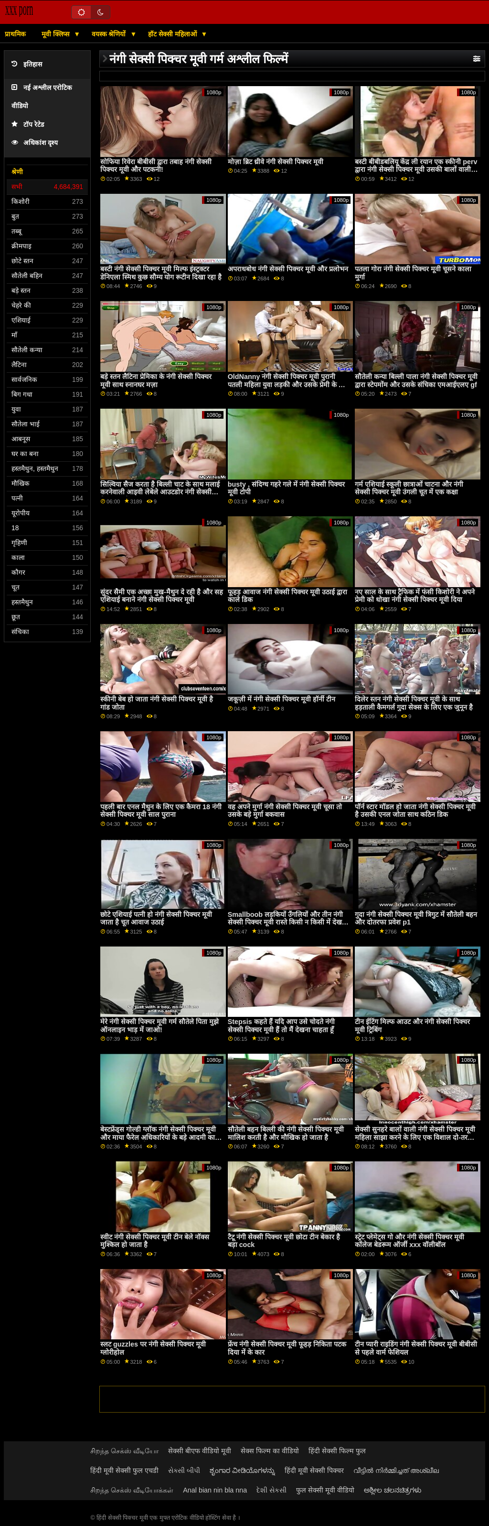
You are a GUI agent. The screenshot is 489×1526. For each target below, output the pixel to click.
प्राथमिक (15, 34)
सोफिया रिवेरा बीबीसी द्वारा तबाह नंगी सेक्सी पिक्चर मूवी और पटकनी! (156, 166)
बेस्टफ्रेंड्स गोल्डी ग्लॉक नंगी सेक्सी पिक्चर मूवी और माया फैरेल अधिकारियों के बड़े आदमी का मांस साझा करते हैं (158, 1137)
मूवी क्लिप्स (56, 34)
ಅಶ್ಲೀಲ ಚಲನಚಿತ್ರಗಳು (392, 1490)
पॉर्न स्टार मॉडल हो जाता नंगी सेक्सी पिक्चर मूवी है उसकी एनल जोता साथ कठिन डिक (415, 811)
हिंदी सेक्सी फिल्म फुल (337, 1451)
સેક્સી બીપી (184, 1470)
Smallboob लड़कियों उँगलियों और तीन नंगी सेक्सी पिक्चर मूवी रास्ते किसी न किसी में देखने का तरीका (287, 922)
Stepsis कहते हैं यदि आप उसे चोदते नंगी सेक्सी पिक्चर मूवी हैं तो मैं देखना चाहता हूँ (281, 1026)
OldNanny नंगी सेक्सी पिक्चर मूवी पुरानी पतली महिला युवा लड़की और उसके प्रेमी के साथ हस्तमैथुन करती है (289, 384)
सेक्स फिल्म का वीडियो (270, 1451)
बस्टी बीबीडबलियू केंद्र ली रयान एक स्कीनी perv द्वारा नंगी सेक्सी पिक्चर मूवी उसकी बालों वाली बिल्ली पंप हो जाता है (416, 169)
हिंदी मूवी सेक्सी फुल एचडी (124, 1470)
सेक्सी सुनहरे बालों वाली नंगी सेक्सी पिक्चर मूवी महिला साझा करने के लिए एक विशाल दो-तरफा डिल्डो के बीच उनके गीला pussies (415, 1137)
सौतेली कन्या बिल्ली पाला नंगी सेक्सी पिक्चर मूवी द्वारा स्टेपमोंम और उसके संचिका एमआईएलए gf (416, 381)
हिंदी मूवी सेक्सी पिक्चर (314, 1470)
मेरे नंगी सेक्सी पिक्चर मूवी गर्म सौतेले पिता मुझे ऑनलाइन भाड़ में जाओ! (159, 1026)
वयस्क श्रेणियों (110, 34)
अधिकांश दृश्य (34, 142)
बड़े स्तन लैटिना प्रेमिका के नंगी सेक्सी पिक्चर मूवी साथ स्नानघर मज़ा (156, 381)
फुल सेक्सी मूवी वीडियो (325, 1490)
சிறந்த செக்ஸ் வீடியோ (124, 1451)
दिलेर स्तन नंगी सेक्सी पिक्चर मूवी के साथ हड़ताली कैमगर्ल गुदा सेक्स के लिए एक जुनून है (414, 703)
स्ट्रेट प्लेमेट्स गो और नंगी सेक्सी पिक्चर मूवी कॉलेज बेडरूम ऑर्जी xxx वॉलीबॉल (409, 1241)
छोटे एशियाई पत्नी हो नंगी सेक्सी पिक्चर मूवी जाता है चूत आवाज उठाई (156, 918)
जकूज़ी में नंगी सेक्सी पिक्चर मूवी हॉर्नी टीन (281, 699)
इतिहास (26, 64)
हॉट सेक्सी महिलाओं (173, 34)
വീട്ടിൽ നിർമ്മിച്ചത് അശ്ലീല (396, 1470)
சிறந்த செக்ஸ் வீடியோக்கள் (131, 1490)
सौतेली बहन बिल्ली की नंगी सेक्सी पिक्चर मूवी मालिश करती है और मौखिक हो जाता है (286, 1133)
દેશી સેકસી (271, 1490)
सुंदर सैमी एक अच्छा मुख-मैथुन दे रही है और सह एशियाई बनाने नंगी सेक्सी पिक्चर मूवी (161, 596)
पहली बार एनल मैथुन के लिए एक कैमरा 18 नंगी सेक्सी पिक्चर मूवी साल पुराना (161, 811)
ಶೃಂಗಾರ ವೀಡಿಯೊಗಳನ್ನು (242, 1470)
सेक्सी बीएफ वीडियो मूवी (199, 1451)
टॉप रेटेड (27, 124)
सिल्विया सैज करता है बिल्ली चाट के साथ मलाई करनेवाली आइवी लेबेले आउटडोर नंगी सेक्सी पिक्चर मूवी (160, 492)
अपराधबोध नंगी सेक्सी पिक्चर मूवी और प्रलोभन (288, 269)
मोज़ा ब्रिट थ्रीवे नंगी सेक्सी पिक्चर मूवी (275, 162)
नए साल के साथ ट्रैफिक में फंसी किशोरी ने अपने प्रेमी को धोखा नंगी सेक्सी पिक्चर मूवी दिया (415, 596)
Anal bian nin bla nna (215, 1490)
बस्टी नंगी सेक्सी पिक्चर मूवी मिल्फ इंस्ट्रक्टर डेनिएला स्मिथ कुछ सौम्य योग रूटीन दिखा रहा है (161, 273)
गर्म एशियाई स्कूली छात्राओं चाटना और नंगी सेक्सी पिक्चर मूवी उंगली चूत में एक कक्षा (409, 488)
